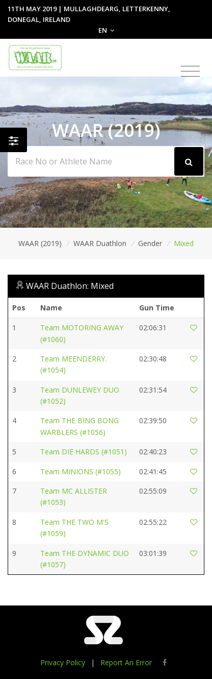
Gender (150, 243)
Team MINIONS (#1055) (80, 471)
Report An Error (126, 662)
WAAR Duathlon (99, 243)
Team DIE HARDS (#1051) (83, 451)
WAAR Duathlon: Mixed (70, 286)
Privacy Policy (62, 662)
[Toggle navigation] (190, 71)
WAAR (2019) (40, 243)
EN (106, 30)
